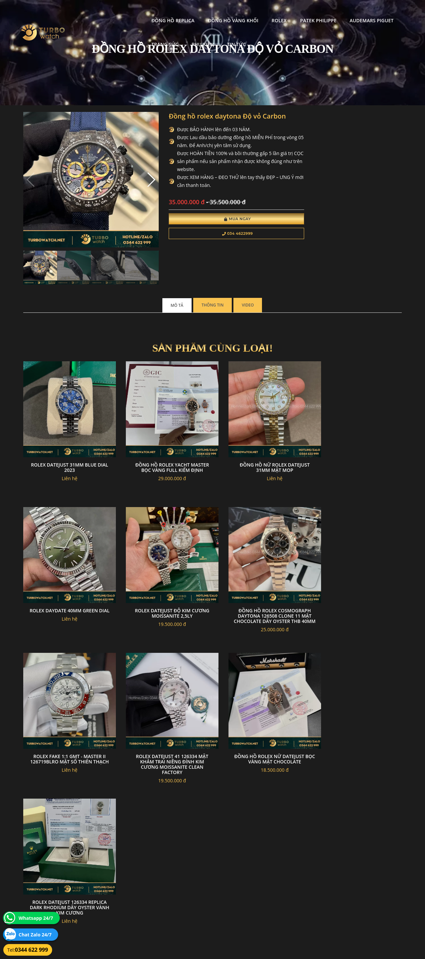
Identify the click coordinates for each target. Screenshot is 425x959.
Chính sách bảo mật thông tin (180, 875)
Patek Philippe (255, 12)
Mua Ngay (221, 220)
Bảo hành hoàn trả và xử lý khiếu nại (263, 875)
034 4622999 (221, 234)
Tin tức (133, 36)
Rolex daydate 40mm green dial (358, 450)
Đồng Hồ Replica (109, 12)
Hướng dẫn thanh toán (174, 883)
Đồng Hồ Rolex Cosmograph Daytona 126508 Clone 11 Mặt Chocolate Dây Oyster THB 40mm (164, 596)
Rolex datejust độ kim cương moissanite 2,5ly (67, 590)
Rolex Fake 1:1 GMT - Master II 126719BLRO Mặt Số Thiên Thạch (261, 593)
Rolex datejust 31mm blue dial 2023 (66, 450)
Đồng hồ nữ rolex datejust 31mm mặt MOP (261, 450)
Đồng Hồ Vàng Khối (169, 12)
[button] (140, 175)
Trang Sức (357, 12)
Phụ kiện (99, 36)
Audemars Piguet (308, 12)
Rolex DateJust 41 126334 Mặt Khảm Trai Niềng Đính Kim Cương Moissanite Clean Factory (358, 596)
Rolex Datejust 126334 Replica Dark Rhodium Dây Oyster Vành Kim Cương (164, 733)
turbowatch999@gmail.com (61, 899)
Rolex (216, 12)
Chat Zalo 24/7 (35, 934)
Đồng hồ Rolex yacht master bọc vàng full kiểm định (164, 450)
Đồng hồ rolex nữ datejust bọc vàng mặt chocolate (67, 731)
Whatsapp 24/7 (36, 918)
